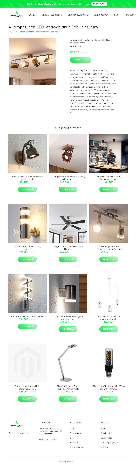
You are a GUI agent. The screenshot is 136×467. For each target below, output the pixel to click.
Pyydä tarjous (99, 4)
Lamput (73, 429)
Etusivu (12, 33)
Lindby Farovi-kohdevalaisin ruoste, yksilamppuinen (68, 179)
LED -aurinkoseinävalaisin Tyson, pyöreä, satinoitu (68, 319)
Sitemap (104, 448)
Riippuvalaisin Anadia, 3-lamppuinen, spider (109, 319)
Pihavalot (31, 15)
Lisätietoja (80, 61)
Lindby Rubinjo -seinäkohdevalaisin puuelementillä (27, 179)
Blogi (116, 15)
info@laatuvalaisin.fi (48, 441)
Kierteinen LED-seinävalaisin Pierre (27, 317)
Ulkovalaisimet (76, 448)
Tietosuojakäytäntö (109, 444)
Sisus (72, 439)
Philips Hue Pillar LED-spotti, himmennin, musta (108, 179)
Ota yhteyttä (106, 434)
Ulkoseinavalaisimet (52, 15)
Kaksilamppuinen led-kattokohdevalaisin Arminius (109, 249)
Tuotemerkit (100, 41)
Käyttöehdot (106, 439)
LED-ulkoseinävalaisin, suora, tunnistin (27, 249)
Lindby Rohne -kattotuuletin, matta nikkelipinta (68, 249)
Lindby (109, 41)
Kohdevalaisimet (77, 44)
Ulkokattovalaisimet (78, 15)
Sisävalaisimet (101, 15)
